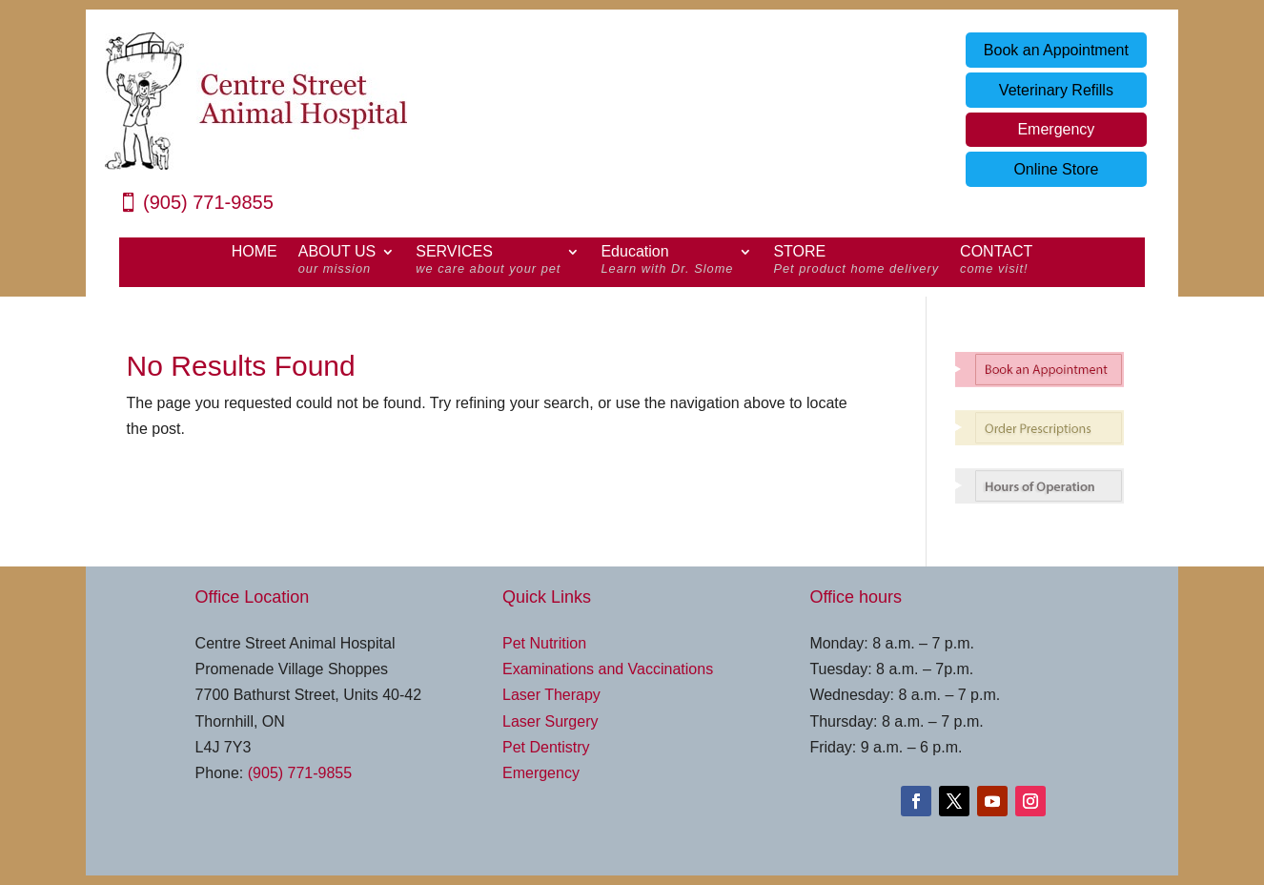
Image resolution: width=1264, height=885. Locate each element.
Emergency (1055, 129)
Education (667, 262)
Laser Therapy (551, 695)
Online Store (1055, 169)
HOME (254, 252)
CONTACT (996, 262)
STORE (856, 262)
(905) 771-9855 (208, 202)
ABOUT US (337, 262)
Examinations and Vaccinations (607, 669)
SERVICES (488, 262)
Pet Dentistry (546, 747)
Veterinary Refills (1056, 90)
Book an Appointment (1056, 50)
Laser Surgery (550, 721)
